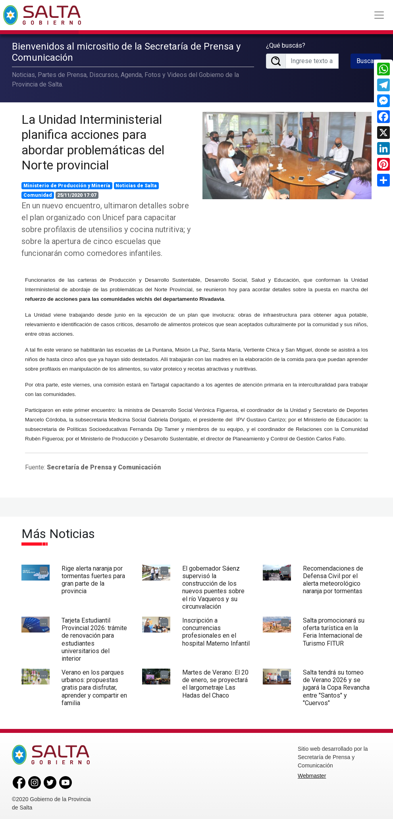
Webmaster (312, 774)
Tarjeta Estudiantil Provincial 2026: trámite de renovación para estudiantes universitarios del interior (94, 637)
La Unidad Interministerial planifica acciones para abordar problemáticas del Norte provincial (92, 140)
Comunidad (37, 193)
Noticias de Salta (136, 184)
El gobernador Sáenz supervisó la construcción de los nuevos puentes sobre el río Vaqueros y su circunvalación (213, 585)
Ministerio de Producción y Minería (66, 184)
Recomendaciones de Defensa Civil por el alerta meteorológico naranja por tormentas (333, 578)
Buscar (366, 59)
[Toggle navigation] (379, 15)
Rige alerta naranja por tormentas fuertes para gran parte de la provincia (93, 578)
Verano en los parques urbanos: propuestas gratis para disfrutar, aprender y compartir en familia (94, 686)
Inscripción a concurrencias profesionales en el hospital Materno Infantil (216, 630)
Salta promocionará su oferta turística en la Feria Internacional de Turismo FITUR (333, 630)
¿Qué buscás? (285, 44)
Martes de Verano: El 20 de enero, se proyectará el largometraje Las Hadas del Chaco (215, 682)
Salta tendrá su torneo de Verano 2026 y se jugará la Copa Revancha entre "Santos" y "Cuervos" (336, 686)
